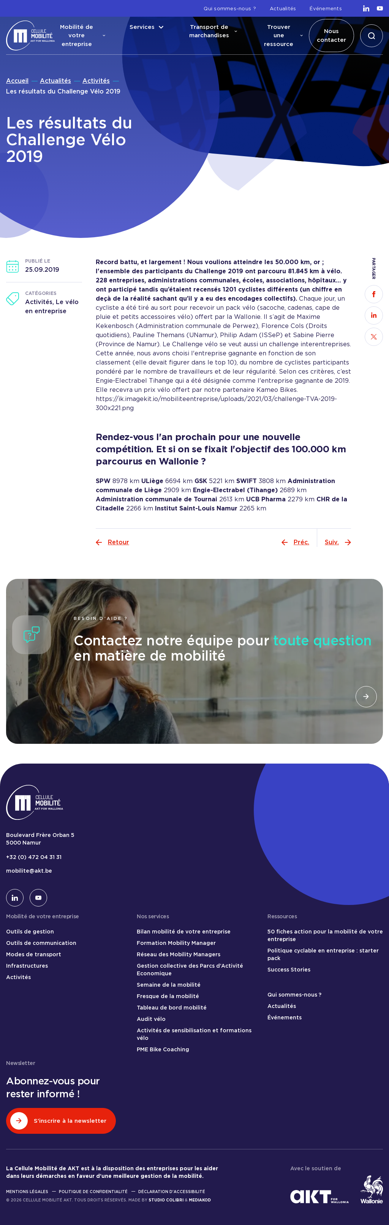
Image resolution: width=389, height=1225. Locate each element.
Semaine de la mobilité (169, 985)
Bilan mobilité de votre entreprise (184, 932)
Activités (96, 80)
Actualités (283, 8)
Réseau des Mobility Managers (178, 954)
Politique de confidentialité (93, 1191)
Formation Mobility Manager (176, 943)
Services (147, 27)
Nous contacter (331, 35)
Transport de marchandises (213, 31)
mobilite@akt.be (29, 871)
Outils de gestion (30, 932)
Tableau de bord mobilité (172, 1008)
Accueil (17, 80)
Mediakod (200, 1200)
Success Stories (288, 970)
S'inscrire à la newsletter (58, 1121)
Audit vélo (151, 1019)
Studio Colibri (166, 1200)
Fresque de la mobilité (168, 996)
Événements (326, 8)
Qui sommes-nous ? (230, 8)
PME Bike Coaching (163, 1049)
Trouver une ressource (283, 36)
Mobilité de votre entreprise (82, 36)
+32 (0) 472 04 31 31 (34, 857)
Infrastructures (27, 966)
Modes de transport (33, 954)
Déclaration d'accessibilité (171, 1191)
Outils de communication (41, 943)
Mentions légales (27, 1191)
